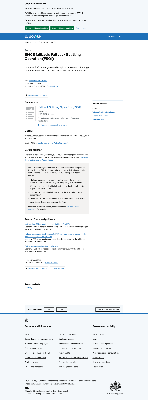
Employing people (66, 339)
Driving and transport (34, 367)
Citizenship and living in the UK (37, 353)
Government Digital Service (65, 384)
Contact (72, 381)
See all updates (52, 86)
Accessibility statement (57, 381)
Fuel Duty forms (98, 119)
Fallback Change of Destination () (41, 246)
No (64, 309)
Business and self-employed (36, 343)
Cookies (42, 381)
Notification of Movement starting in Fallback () (47, 224)
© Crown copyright (115, 393)
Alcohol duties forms (100, 116)
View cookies (81, 28)
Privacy (34, 381)
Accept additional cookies (37, 28)
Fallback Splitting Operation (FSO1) (59, 107)
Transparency (98, 357)
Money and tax (65, 353)
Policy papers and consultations (105, 353)
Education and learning (68, 334)
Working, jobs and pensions (70, 367)
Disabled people (31, 362)
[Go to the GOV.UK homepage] (33, 36)
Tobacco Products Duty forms (103, 112)
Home (27, 42)
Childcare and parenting (35, 348)
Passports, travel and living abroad (73, 357)
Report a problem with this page (108, 309)
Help (27, 381)
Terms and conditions (87, 381)
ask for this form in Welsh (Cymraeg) (53, 143)
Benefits (28, 334)
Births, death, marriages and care (39, 339)
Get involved (97, 367)
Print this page (59, 268)
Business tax (43, 42)
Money (34, 42)
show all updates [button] (51, 262)
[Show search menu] (120, 36)
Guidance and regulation (102, 343)
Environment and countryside (71, 343)
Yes (51, 309)
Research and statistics (102, 348)
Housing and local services (70, 348)
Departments (98, 334)
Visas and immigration (68, 362)
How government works (102, 362)
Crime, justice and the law (35, 357)
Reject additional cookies (62, 28)
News (94, 339)
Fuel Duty (53, 42)
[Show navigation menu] (111, 36)
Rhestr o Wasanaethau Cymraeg (38, 384)
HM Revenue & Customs (38, 81)
